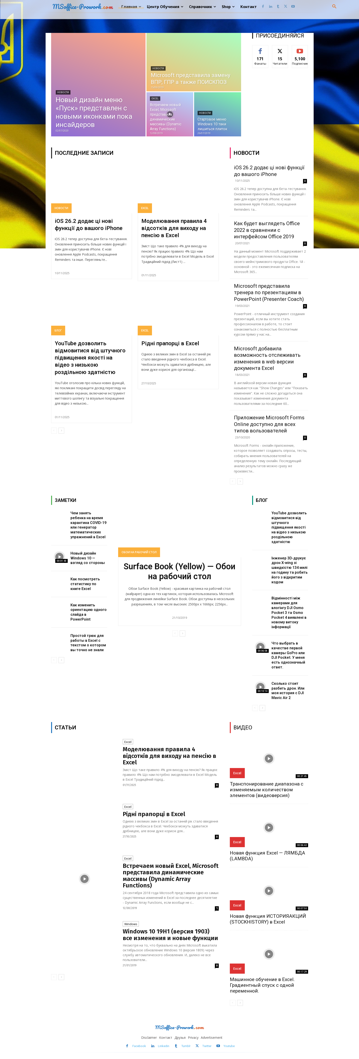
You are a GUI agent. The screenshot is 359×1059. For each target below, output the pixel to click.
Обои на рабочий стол (139, 552)
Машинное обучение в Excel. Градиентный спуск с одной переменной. (262, 985)
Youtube (229, 1046)
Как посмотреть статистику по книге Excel (85, 584)
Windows (130, 924)
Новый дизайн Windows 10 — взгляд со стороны (87, 558)
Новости (63, 92)
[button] (334, 6)
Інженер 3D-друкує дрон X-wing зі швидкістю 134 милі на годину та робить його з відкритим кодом (289, 570)
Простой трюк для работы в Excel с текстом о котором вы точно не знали (88, 642)
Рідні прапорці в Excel (170, 343)
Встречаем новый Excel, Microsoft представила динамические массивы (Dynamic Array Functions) (171, 875)
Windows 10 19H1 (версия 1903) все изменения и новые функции (170, 935)
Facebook (139, 1046)
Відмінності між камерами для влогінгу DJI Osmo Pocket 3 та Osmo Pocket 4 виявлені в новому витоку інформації (288, 612)
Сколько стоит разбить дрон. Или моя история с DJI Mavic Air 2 (287, 690)
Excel (155, 98)
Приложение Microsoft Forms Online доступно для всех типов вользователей (269, 424)
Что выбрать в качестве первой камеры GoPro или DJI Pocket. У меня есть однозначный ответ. (288, 655)
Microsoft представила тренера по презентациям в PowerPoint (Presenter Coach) (269, 292)
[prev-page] (54, 431)
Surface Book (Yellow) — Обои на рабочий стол (179, 571)
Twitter (206, 1046)
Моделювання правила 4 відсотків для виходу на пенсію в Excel (174, 228)
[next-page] (61, 431)
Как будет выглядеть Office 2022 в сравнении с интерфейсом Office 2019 (267, 230)
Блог (58, 330)
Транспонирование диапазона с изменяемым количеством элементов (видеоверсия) (266, 789)
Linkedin (163, 1046)
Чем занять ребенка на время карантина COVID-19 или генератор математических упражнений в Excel (88, 525)
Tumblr (185, 1046)
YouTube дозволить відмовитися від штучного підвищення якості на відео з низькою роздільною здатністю (90, 357)
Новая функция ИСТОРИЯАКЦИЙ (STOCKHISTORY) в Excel (268, 919)
